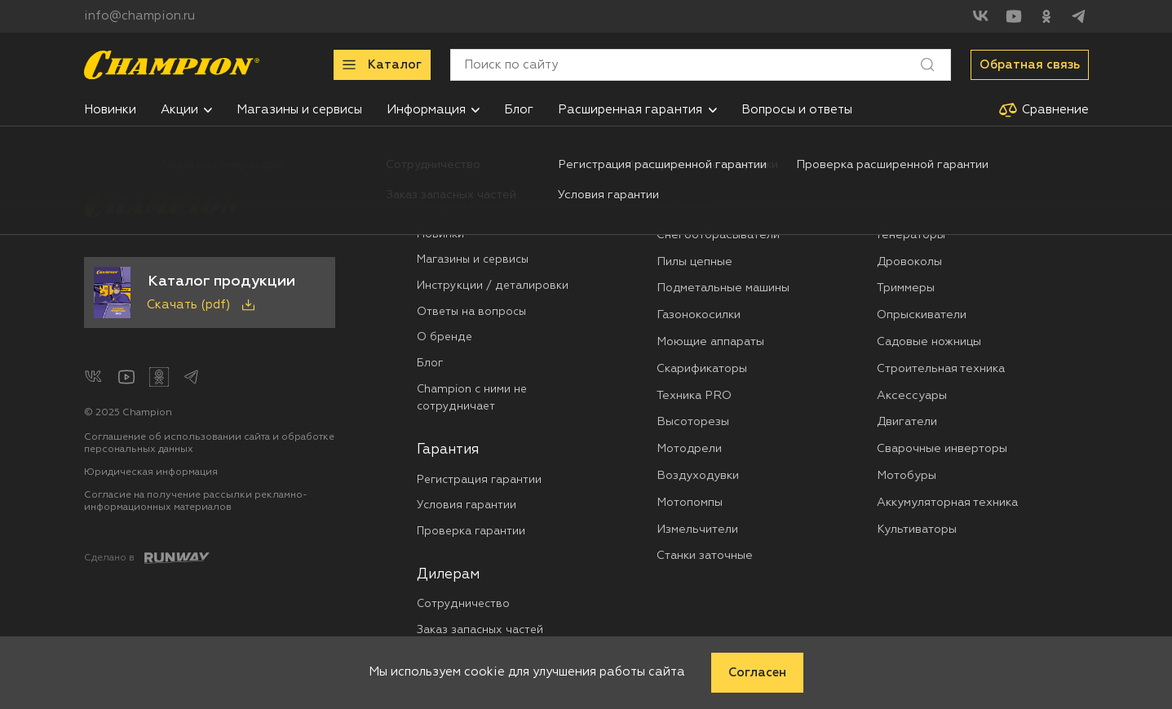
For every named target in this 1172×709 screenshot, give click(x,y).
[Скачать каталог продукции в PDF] (209, 293)
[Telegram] (1079, 16)
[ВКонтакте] (981, 16)
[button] (208, 110)
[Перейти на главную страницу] (171, 65)
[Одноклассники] (1046, 16)
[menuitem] (110, 110)
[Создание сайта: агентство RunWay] (147, 558)
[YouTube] (1013, 16)
